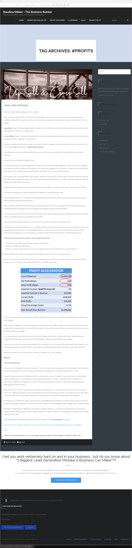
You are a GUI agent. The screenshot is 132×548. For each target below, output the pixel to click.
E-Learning (103, 140)
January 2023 (104, 120)
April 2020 (103, 124)
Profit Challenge (95, 539)
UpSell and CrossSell (16, 105)
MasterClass (104, 148)
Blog (115, 539)
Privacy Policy (125, 539)
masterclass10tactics (107, 152)
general (22, 442)
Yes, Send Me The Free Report (66, 480)
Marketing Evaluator (80, 539)
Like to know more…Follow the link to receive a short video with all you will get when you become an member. (43, 425)
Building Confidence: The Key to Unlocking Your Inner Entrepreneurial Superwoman (113, 89)
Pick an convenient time (12, 527)
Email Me (30, 527)
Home (68, 539)
